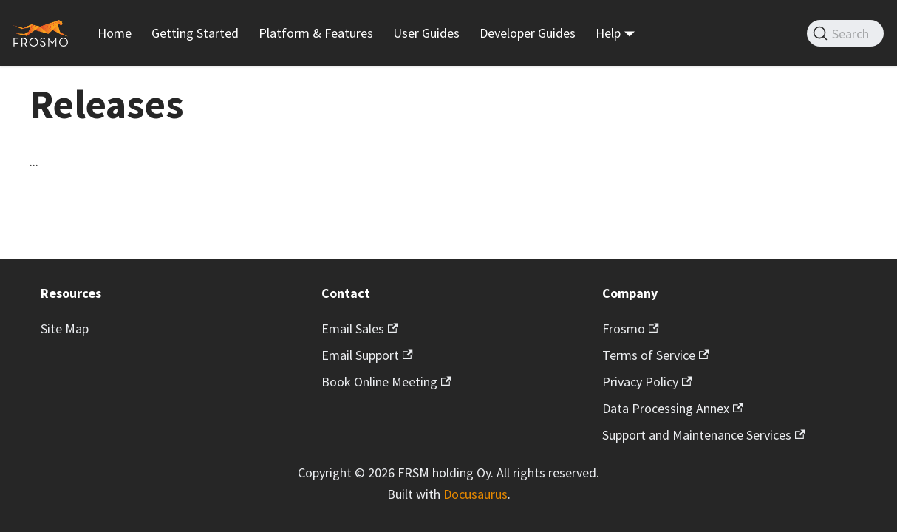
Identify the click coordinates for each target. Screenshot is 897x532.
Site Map (65, 328)
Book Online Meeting (386, 381)
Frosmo (630, 328)
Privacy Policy (647, 381)
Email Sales (359, 328)
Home (115, 32)
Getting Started (195, 32)
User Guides (426, 32)
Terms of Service (655, 355)
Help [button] (608, 32)
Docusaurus (475, 493)
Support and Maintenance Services (703, 434)
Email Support (367, 355)
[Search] (845, 33)
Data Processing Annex (672, 408)
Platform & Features (316, 32)
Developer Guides (528, 32)
